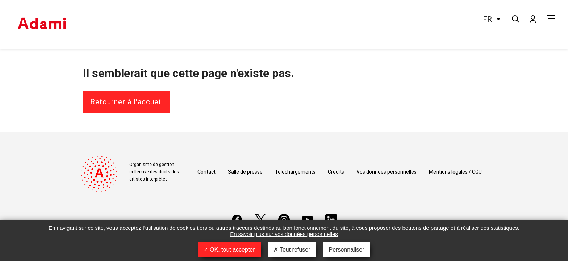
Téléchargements (295, 172)
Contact (206, 172)
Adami (41, 24)
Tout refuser (291, 249)
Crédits (336, 172)
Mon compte (532, 18)
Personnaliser (346, 249)
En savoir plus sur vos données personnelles (284, 234)
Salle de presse (245, 172)
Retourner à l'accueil (126, 102)
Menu (551, 18)
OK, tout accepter (229, 249)
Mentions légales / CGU (455, 172)
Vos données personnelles (386, 172)
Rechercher (515, 18)
